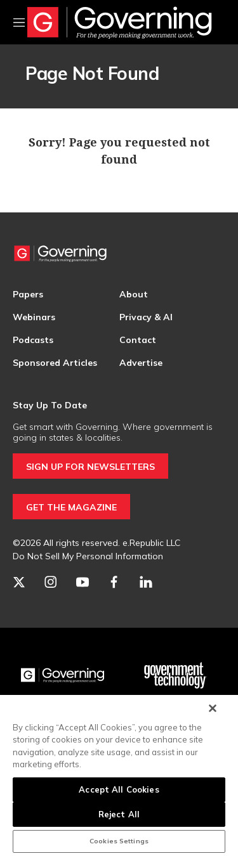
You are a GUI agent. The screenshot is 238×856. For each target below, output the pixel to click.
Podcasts (33, 340)
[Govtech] (176, 675)
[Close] (212, 708)
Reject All (119, 814)
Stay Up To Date (50, 405)
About (133, 294)
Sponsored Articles (55, 362)
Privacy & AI (146, 317)
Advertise (140, 362)
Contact (137, 340)
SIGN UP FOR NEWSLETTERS (90, 466)
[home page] (119, 22)
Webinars (34, 317)
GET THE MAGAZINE (71, 507)
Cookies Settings (119, 841)
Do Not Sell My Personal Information (88, 556)
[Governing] (63, 675)
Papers (28, 294)
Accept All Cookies (119, 789)
